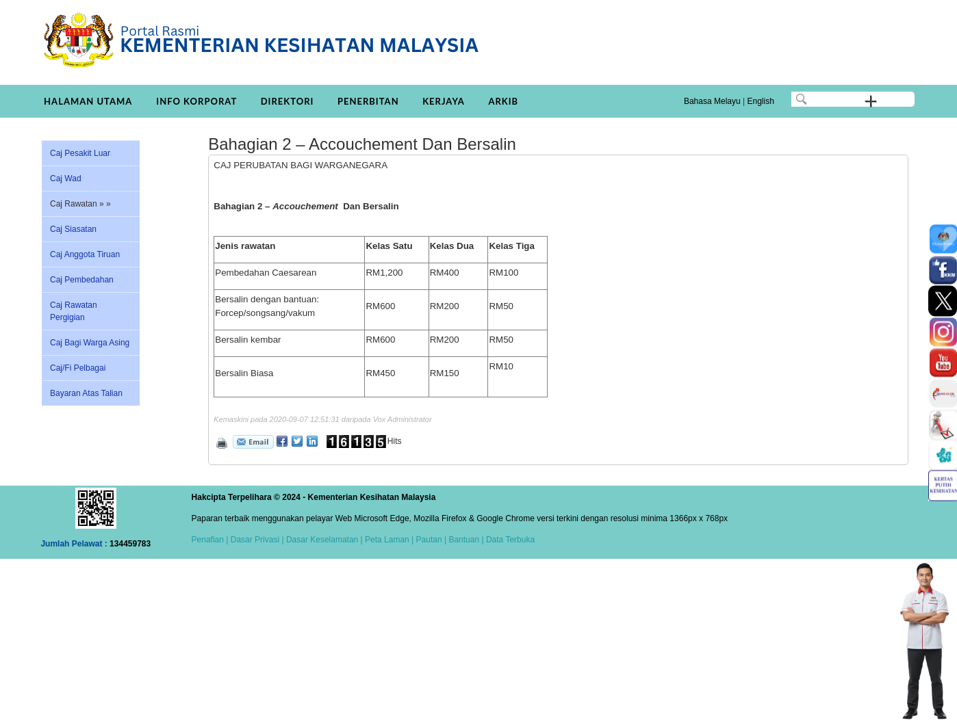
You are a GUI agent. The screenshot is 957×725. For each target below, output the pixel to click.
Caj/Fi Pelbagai (77, 368)
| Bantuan (461, 539)
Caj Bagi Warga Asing (89, 342)
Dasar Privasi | (255, 539)
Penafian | (210, 539)
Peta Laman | (389, 539)
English (760, 101)
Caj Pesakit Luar (80, 153)
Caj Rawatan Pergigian (73, 311)
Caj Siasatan (73, 229)
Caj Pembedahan (82, 280)
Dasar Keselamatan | (323, 539)
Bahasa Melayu (712, 101)
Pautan (429, 539)
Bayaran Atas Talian (86, 393)
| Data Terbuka (507, 539)
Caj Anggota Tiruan (85, 254)
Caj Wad (65, 178)
